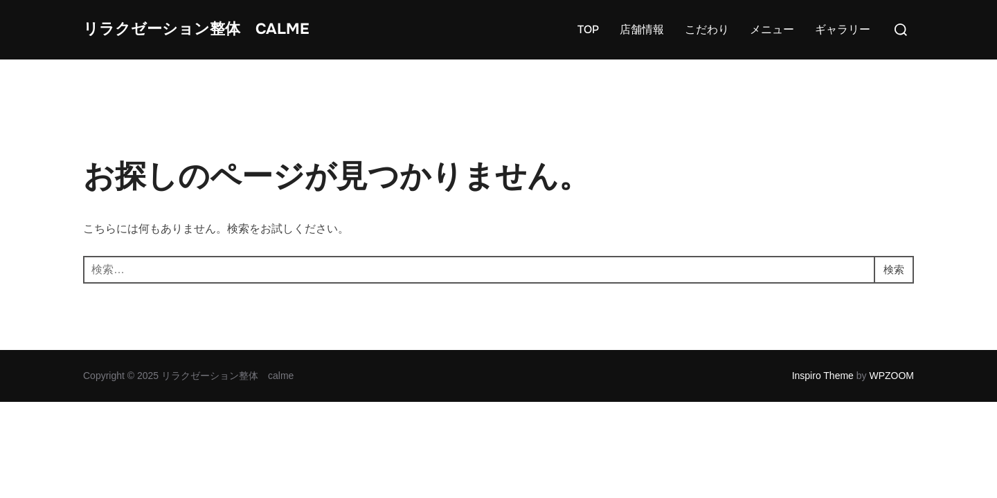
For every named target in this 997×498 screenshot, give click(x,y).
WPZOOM (891, 406)
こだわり (707, 44)
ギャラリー (842, 44)
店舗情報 (642, 44)
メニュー (772, 44)
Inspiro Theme (823, 406)
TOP (588, 44)
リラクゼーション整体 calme (184, 44)
